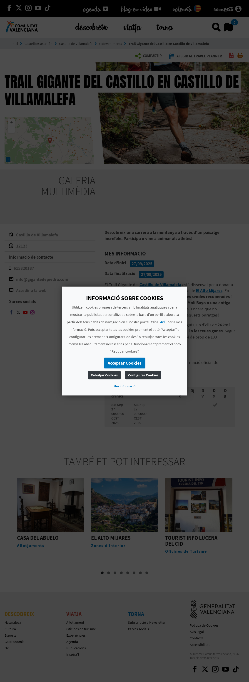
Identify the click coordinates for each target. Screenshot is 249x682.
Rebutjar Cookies (104, 375)
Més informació (124, 386)
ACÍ (162, 322)
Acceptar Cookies (125, 363)
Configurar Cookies (143, 375)
